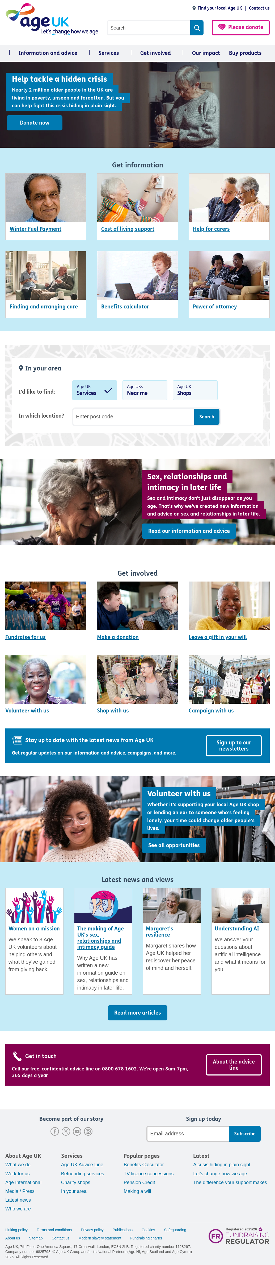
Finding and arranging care (44, 307)
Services (109, 53)
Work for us (17, 1173)
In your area (74, 1191)
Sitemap (36, 1238)
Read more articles (137, 1013)
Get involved (155, 53)
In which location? (41, 416)
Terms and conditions (54, 1230)
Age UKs (145, 391)
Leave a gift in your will (218, 637)
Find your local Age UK (220, 8)
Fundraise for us (25, 637)
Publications (123, 1230)
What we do (18, 1164)
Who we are (18, 1209)
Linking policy (16, 1230)
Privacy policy (92, 1230)
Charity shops (75, 1182)
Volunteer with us (27, 711)
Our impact (206, 53)
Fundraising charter (146, 1238)
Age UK (95, 391)
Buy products (245, 53)
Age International (23, 1182)
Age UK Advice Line (82, 1164)
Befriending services (82, 1173)
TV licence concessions (149, 1173)
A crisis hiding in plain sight (221, 1164)
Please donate (245, 27)
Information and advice (48, 53)
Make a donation (118, 637)
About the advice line (234, 1065)
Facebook (54, 1131)
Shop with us (113, 711)
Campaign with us (211, 711)
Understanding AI (237, 929)
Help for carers (211, 229)
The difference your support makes (230, 1182)
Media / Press (20, 1191)
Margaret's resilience (159, 932)
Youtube (77, 1131)
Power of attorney (215, 307)
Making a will (137, 1191)
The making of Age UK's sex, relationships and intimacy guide (100, 938)
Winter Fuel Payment (35, 229)
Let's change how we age (220, 1173)
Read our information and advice (189, 531)
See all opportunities (174, 845)
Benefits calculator (125, 307)
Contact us (259, 8)
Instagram (88, 1131)
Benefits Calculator (144, 1164)
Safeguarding (175, 1230)
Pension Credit (139, 1182)
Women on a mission (34, 929)
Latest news (18, 1200)
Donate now (34, 123)
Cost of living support (127, 229)
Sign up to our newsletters (234, 746)
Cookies (148, 1230)
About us (12, 1238)
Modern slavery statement (99, 1238)
